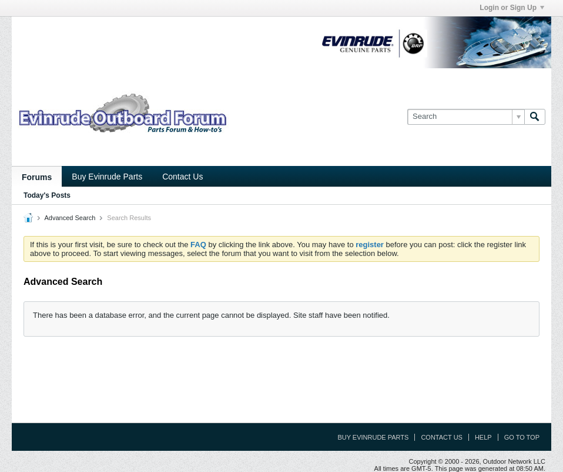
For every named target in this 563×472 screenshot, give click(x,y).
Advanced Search (69, 217)
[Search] (465, 116)
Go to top (521, 437)
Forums (37, 177)
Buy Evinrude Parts (107, 176)
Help (483, 437)
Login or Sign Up (512, 8)
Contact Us (182, 176)
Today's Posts (47, 195)
